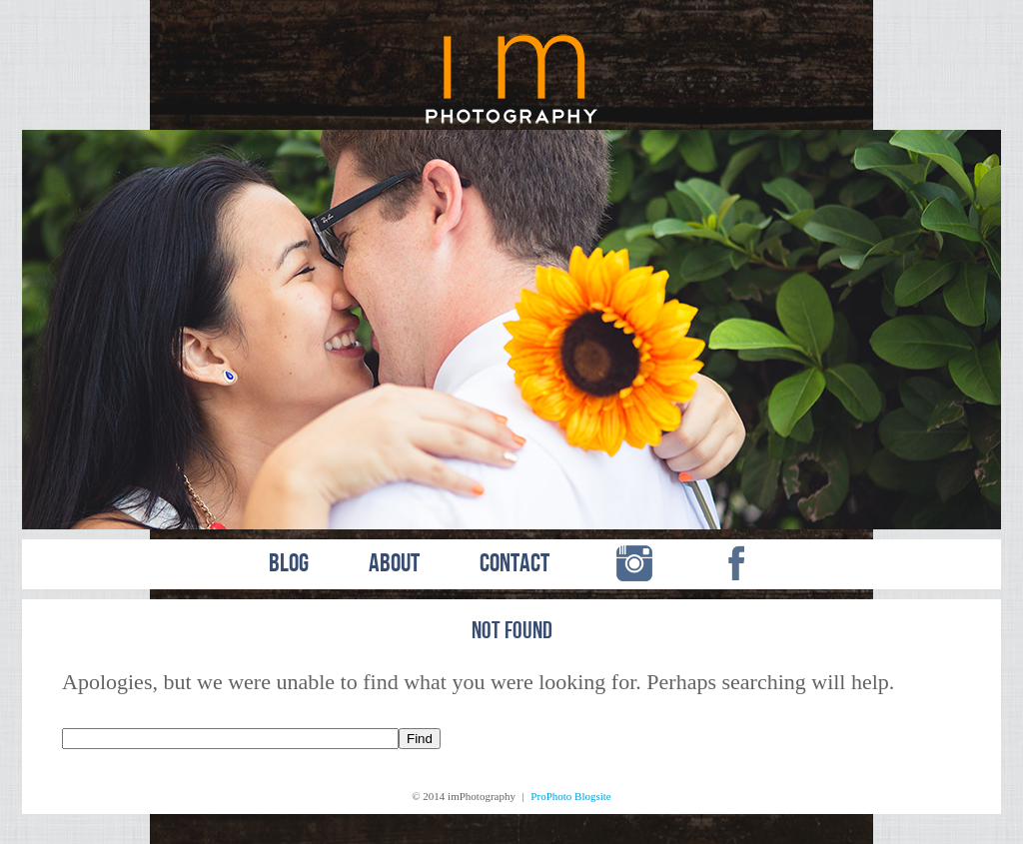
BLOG (289, 564)
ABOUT (394, 564)
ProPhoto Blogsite (570, 796)
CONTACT (514, 564)
